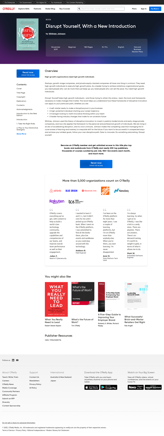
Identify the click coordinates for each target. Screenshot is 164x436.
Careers (5, 380)
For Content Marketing (75, 3)
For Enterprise (10, 3)
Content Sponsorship (11, 405)
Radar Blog (50, 9)
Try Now (155, 9)
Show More (21, 134)
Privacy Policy (35, 384)
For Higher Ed (41, 3)
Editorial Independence (36, 430)
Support (33, 372)
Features (37, 9)
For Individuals (56, 3)
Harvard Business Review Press (137, 49)
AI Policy (33, 388)
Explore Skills (23, 9)
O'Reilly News (8, 384)
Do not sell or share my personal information (18, 423)
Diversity (6, 402)
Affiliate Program (9, 395)
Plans (134, 9)
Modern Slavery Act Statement (57, 430)
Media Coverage (9, 388)
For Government (26, 3)
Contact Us (34, 377)
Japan (53, 380)
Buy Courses (65, 9)
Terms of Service (8, 430)
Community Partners (11, 391)
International (57, 372)
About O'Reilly (9, 372)
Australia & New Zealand (60, 377)
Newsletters (34, 380)
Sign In (144, 9)
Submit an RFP (8, 398)
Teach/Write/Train (10, 377)
